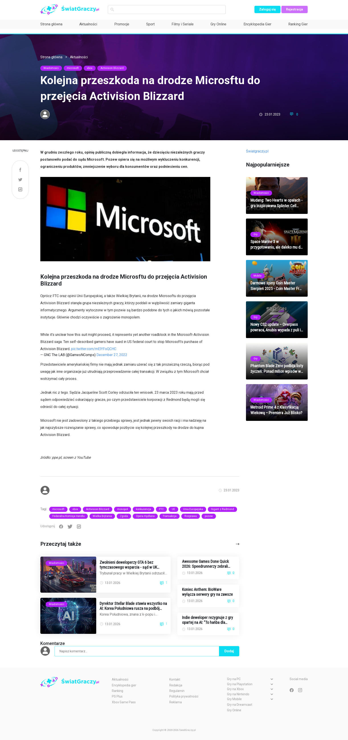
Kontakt (174, 679)
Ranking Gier (298, 24)
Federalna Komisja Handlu (68, 516)
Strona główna (51, 24)
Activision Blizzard (112, 68)
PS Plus (117, 696)
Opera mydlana (145, 516)
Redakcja (175, 685)
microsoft (73, 68)
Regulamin (176, 691)
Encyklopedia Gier (257, 24)
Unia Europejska (193, 509)
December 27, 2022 (111, 355)
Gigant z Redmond (222, 509)
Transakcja (169, 516)
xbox (89, 68)
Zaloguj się (267, 9)
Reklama (175, 702)
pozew (209, 516)
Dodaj (229, 651)
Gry (256, 234)
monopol (122, 509)
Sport (150, 24)
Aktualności (88, 24)
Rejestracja (294, 9)
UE (173, 509)
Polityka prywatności (183, 696)
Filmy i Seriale (183, 24)
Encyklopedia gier (124, 685)
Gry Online (218, 24)
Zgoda (124, 516)
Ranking (117, 691)
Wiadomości (51, 68)
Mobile (258, 275)
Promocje (121, 24)
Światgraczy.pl (257, 151)
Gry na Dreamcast (239, 704)
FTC (161, 509)
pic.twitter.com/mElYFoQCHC (93, 349)
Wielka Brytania (102, 516)
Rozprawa (190, 516)
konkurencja (143, 509)
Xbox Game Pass (124, 702)
